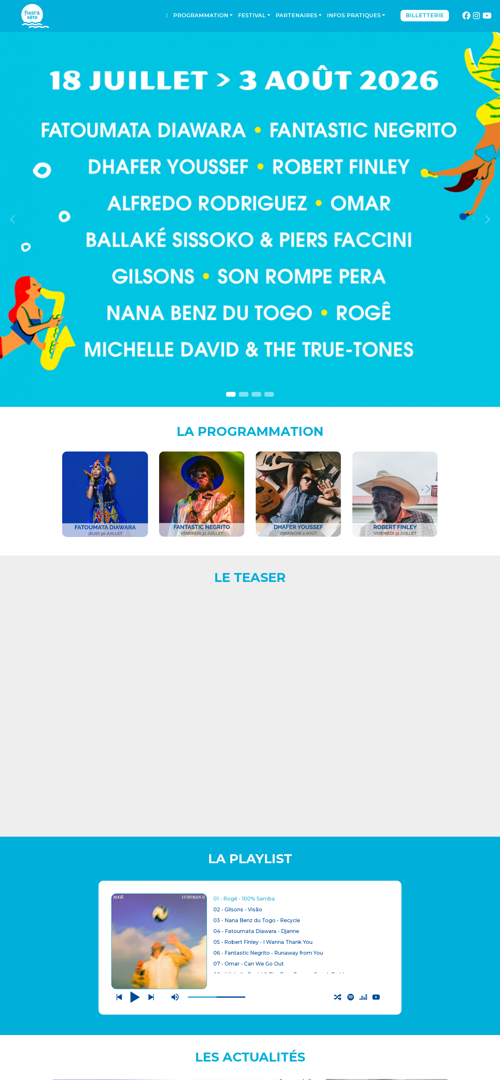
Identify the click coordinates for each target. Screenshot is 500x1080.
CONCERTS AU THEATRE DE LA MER (113, 787)
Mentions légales (180, 1036)
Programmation (200, 15)
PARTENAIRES (171, 1054)
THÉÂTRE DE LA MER (92, 1040)
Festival (252, 15)
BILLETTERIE (76, 1027)
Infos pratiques (354, 15)
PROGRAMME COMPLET (250, 881)
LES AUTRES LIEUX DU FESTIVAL (387, 787)
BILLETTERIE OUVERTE (250, 782)
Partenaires (296, 15)
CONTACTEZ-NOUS (178, 1028)
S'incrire (377, 1058)
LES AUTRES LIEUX (88, 1052)
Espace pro (169, 1045)
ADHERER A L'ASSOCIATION (113, 881)
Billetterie (425, 15)
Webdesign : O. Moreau (289, 1073)
